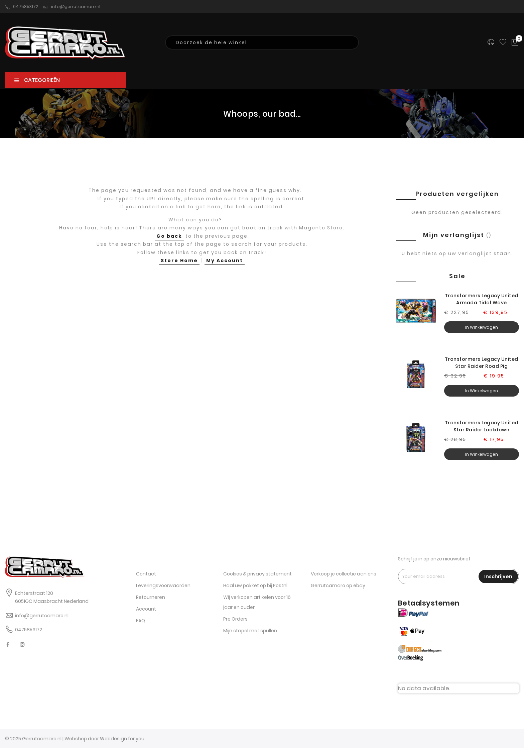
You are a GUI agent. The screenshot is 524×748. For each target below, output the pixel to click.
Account (146, 609)
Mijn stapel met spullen (250, 630)
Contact (146, 573)
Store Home (179, 260)
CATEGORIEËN (37, 80)
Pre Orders (235, 619)
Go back (169, 236)
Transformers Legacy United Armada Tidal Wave (481, 299)
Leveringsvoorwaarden (163, 585)
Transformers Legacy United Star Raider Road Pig (481, 362)
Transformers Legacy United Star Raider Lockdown (481, 426)
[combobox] (262, 42)
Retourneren (150, 597)
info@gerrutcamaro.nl (71, 7)
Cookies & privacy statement (257, 573)
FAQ (140, 620)
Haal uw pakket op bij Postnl (255, 585)
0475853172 (21, 7)
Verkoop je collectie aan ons (343, 573)
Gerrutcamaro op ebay (338, 585)
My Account (224, 260)
